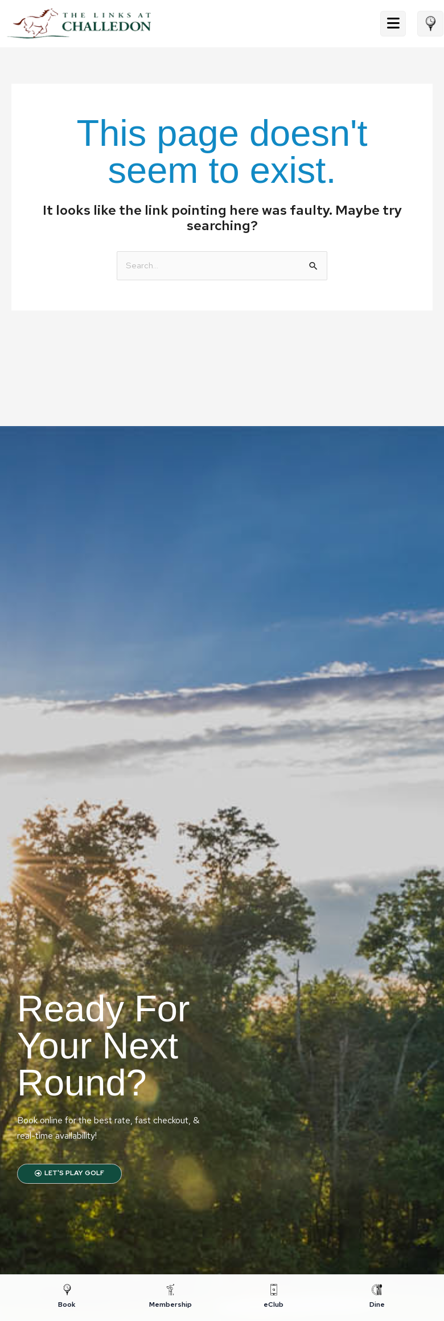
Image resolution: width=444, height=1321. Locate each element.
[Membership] (171, 1297)
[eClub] (274, 1297)
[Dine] (377, 1297)
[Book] (67, 1297)
